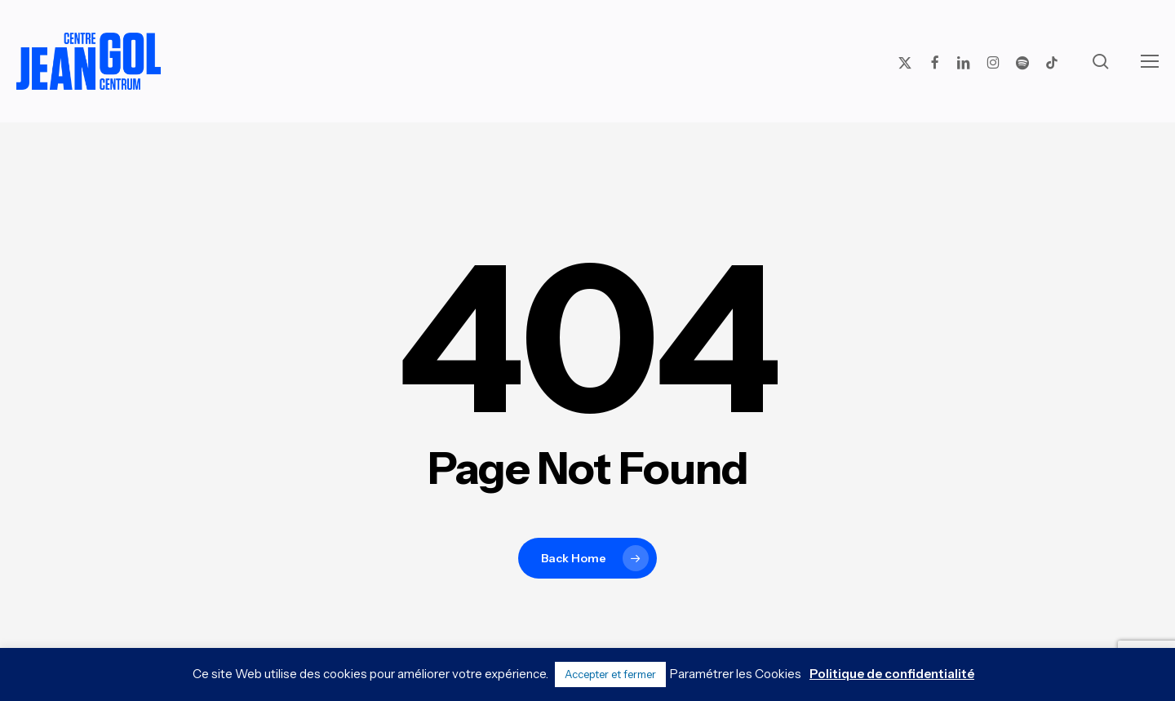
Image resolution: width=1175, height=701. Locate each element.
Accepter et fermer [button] (610, 674)
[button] (1150, 61)
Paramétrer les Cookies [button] (735, 673)
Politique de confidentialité (891, 673)
